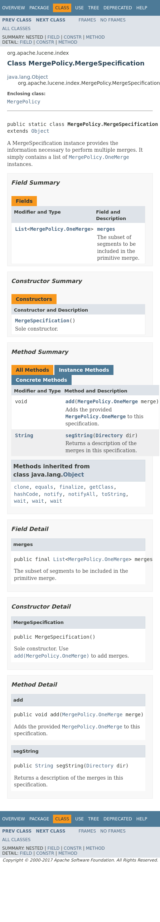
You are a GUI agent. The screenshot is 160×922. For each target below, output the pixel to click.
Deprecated (117, 7)
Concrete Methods (41, 380)
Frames (87, 20)
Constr (73, 37)
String (24, 435)
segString (79, 435)
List (21, 229)
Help (141, 7)
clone (21, 487)
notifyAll (82, 494)
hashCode (26, 494)
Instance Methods (84, 370)
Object (40, 131)
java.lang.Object (27, 77)
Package (39, 7)
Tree (93, 7)
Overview (13, 7)
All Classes (16, 28)
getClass (101, 487)
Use (79, 7)
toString (113, 494)
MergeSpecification (42, 320)
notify (53, 494)
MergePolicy (23, 101)
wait (20, 501)
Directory (109, 435)
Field (53, 37)
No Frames (113, 20)
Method (95, 37)
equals (44, 487)
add (70, 401)
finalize (71, 487)
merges (106, 229)
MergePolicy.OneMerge (60, 229)
